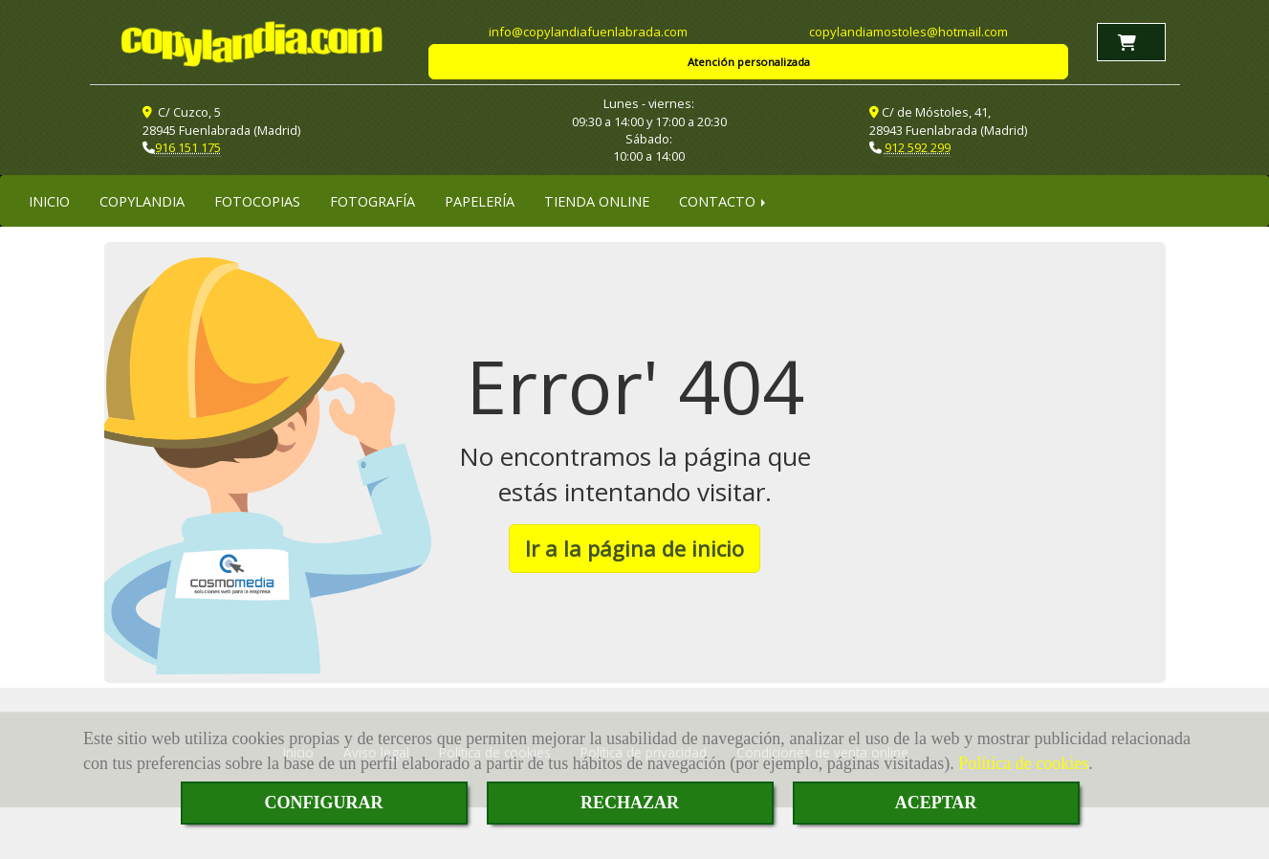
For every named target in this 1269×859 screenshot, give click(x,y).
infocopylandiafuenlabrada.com (588, 31)
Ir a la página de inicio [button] (634, 548)
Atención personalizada (749, 62)
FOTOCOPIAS (257, 200)
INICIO (49, 200)
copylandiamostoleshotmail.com (908, 31)
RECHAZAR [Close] (629, 802)
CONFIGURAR (324, 802)
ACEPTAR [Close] (936, 802)
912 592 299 (918, 147)
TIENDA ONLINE (596, 200)
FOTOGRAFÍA (372, 200)
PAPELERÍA (479, 200)
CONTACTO (724, 200)
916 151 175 (188, 147)
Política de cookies (1023, 763)
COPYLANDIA (142, 200)
